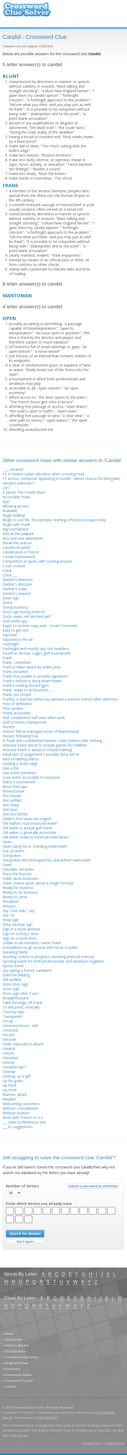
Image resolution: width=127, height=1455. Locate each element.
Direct (8, 602)
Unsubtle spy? (14, 1066)
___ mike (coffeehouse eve (24, 1122)
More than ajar (15, 786)
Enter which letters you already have (39, 1203)
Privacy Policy (92, 1443)
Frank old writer (15, 671)
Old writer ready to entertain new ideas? (36, 837)
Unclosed (10, 1030)
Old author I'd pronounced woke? (30, 823)
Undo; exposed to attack (23, 1044)
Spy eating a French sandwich (27, 970)
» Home (8, 1334)
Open (7, 841)
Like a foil (10, 768)
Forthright (11, 644)
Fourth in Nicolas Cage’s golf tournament (37, 653)
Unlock (8, 1053)
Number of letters (22, 1186)
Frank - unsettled (16, 662)
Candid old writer (16, 547)
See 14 (8, 915)
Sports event (13, 965)
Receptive (11, 901)
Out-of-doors (14, 850)
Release (9, 906)
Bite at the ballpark (18, 533)
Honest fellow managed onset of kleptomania (41, 731)
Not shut (10, 809)
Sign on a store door (20, 938)
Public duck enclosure (20, 878)
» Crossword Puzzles (18, 1381)
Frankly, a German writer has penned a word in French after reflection (60, 699)
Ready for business (18, 887)
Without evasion (16, 1112)
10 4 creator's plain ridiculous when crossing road (43, 473)
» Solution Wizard (15, 1345)
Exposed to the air (18, 639)
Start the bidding (16, 975)
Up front (9, 1085)
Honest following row (20, 736)
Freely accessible (16, 713)
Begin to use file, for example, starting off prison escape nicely (54, 519)
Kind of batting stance (21, 758)
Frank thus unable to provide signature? (35, 676)
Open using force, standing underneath (35, 846)
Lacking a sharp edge (20, 763)
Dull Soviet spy (15, 621)
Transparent (13, 1016)
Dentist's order (15, 588)
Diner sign (11, 598)
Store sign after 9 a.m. (21, 993)
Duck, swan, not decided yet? (27, 616)
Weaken (9, 1099)
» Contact (10, 1387)
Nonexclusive (14, 791)
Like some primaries (19, 772)
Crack (7, 570)
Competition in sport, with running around (37, 561)
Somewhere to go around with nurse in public (40, 947)
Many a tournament (19, 781)
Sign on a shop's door (21, 933)
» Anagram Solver (16, 1363)
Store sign (11, 988)
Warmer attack (15, 1094)
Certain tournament (19, 556)
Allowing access (16, 506)
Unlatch (9, 1048)
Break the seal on (17, 542)
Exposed (10, 634)
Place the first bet (17, 873)
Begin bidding (14, 515)
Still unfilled (12, 979)
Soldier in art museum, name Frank (32, 942)
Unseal (8, 1062)
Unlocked (10, 1057)
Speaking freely (15, 952)
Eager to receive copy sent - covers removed (40, 625)
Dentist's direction (18, 579)
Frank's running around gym (26, 685)
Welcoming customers (21, 1103)
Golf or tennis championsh (24, 722)
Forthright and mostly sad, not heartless (36, 648)
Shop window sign (18, 924)
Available (10, 510)
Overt (7, 864)
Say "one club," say (18, 910)
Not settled (12, 800)
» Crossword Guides (17, 1375)
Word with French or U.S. (23, 1117)
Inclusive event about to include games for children (45, 745)
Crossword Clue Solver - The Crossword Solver (27, 11)
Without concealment (20, 1108)
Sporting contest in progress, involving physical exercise (48, 956)
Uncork (8, 1034)
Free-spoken (13, 708)
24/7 (6, 487)
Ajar (6, 501)
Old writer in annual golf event (27, 827)
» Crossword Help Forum (20, 1357)
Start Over (25, 1241)
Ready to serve (15, 896)
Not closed (12, 795)
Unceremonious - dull (20, 1025)
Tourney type (14, 1011)
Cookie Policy (114, 1443)
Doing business (15, 607)
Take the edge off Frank (22, 1002)
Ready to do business (20, 892)
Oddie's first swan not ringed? (27, 818)
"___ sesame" (13, 469)
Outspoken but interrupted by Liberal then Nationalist (47, 860)
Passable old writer (18, 869)
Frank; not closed (17, 694)
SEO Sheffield (47, 1418)
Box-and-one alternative (23, 538)
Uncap (8, 1021)
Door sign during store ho (24, 611)
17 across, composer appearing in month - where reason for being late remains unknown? (61, 481)
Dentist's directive (17, 584)
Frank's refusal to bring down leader (32, 680)
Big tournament (16, 529)
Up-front (10, 1089)
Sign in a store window (21, 929)
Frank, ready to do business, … (28, 690)
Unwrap (9, 1071)
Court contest (14, 565)
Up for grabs (13, 1080)
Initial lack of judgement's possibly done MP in (41, 754)
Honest (9, 726)
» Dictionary (11, 1369)
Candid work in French (21, 552)
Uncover (9, 1039)
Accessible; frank (16, 496)
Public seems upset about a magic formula (38, 883)
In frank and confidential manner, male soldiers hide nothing (52, 740)
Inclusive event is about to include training (37, 749)
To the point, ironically (21, 1007)
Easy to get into (16, 630)
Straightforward (15, 998)
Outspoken (12, 855)
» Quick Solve (12, 1340)
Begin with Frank (16, 524)
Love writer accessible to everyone (31, 777)
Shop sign (11, 919)
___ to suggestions (18, 1126)
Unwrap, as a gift (17, 1076)
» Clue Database (14, 1351)
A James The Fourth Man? (24, 492)
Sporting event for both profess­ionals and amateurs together (53, 961)
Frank (7, 657)
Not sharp (11, 804)
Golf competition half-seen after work (34, 717)
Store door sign (15, 984)
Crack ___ (10, 575)
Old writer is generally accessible (29, 832)
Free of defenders (17, 703)
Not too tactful (15, 814)
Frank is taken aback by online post (32, 667)
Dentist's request (17, 593)
